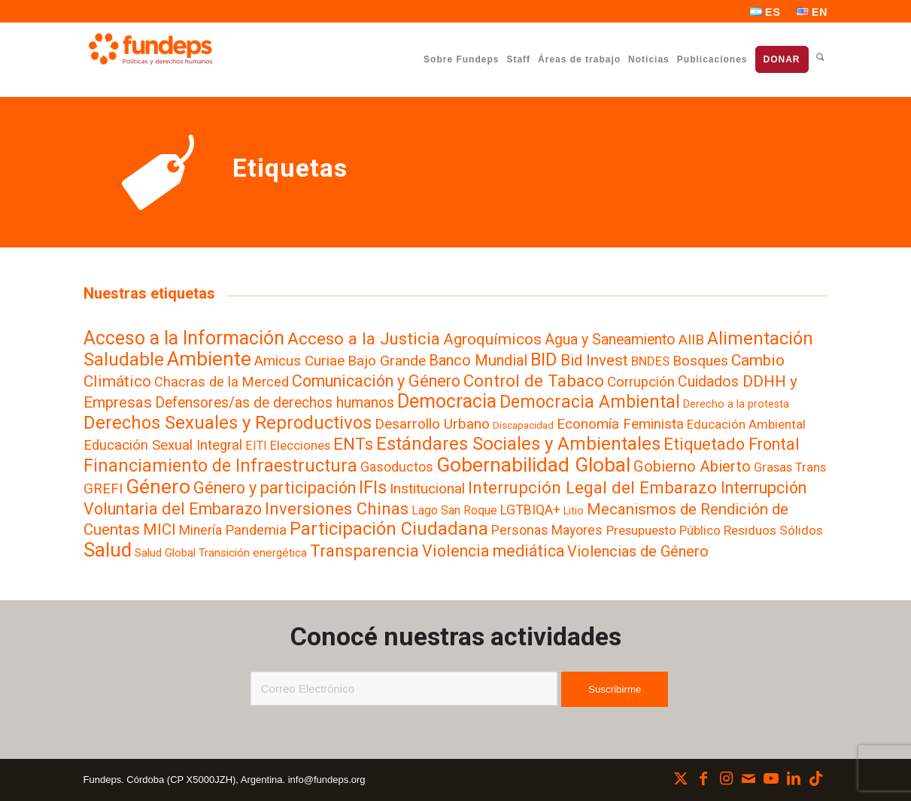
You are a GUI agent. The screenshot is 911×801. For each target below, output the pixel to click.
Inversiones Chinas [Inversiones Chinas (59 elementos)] (336, 508)
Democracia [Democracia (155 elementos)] (446, 401)
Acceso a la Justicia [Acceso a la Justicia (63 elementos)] (363, 338)
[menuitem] (765, 12)
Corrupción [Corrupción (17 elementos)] (641, 382)
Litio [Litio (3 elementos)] (573, 511)
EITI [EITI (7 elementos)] (256, 445)
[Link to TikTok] (816, 778)
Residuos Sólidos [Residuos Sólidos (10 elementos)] (773, 530)
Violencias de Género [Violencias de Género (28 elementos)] (638, 551)
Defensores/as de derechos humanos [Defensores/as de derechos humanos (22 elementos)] (274, 402)
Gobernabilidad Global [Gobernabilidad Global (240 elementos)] (533, 464)
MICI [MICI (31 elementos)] (159, 529)
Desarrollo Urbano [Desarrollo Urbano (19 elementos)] (432, 423)
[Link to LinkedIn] (793, 778)
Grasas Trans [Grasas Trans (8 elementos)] (790, 467)
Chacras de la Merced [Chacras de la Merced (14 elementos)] (221, 382)
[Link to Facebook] (703, 778)
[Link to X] (681, 778)
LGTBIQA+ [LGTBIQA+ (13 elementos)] (530, 509)
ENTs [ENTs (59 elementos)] (353, 444)
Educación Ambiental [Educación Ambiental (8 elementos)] (746, 424)
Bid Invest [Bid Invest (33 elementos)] (594, 360)
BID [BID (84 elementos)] (543, 359)
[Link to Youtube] (771, 778)
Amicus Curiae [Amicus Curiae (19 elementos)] (299, 360)
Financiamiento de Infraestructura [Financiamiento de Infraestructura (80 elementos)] (220, 465)
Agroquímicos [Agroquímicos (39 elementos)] (492, 338)
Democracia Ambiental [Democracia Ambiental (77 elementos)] (590, 402)
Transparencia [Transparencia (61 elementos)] (364, 550)
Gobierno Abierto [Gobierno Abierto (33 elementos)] (692, 466)
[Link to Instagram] (726, 778)
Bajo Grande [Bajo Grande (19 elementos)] (387, 360)
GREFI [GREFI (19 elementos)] (103, 488)
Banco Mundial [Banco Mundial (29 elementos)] (478, 360)
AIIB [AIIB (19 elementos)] (691, 339)
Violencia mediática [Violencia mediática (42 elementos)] (493, 551)
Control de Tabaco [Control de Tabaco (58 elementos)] (533, 380)
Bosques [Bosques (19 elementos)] (700, 360)
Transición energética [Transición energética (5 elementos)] (253, 553)
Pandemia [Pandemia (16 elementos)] (256, 530)
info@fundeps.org (327, 779)
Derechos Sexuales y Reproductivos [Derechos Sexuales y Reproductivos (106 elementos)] (228, 422)
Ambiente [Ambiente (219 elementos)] (209, 358)
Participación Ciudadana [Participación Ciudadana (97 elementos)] (389, 528)
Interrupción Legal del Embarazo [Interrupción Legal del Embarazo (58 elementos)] (592, 487)
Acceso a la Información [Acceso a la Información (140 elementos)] (184, 338)
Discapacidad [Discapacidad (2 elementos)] (523, 425)
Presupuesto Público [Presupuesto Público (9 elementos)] (663, 530)
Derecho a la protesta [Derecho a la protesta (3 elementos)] (736, 404)
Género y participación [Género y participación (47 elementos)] (274, 487)
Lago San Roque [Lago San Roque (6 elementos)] (454, 510)
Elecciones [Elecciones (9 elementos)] (300, 445)
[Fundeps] (151, 49)
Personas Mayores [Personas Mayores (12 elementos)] (547, 530)
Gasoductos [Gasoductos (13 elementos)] (396, 467)
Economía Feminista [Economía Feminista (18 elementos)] (620, 424)
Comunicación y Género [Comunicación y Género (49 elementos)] (376, 381)
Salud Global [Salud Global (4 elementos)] (165, 553)
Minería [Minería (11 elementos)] (200, 530)
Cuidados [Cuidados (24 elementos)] (708, 381)
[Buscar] (820, 59)
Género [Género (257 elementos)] (158, 487)
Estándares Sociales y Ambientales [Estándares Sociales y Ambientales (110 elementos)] (518, 443)
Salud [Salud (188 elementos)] (108, 550)
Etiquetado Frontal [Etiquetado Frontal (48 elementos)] (732, 444)
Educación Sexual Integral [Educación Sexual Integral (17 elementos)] (163, 445)
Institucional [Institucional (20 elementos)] (427, 488)
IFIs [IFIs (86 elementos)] (373, 487)
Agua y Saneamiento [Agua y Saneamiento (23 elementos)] (610, 339)
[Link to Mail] (748, 778)
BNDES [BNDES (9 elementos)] (650, 361)
